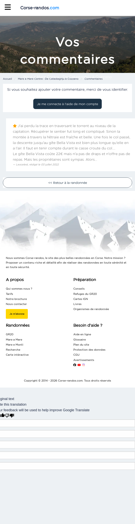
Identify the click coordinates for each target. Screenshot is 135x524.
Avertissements (83, 360)
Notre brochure (16, 298)
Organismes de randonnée (91, 309)
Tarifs (9, 293)
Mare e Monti (14, 344)
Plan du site (81, 344)
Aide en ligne (82, 334)
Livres (77, 304)
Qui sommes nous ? (19, 288)
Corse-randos (39, 7)
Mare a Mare (14, 339)
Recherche (13, 349)
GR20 (9, 334)
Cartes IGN (80, 298)
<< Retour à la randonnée (67, 182)
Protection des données (89, 349)
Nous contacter (16, 304)
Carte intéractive (17, 354)
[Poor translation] (9, 415)
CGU (76, 354)
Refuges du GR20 (85, 293)
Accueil (7, 78)
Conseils (79, 288)
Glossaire (79, 339)
